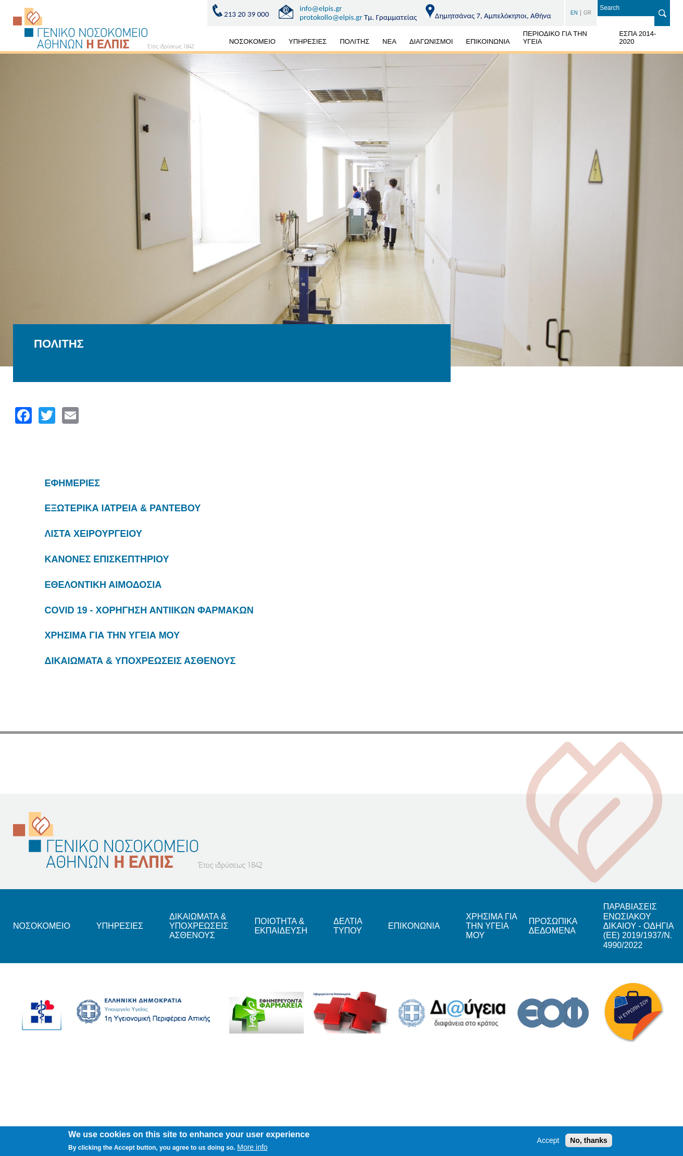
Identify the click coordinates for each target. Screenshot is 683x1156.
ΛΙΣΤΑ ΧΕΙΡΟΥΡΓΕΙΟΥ (93, 533)
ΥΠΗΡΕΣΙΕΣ (308, 41)
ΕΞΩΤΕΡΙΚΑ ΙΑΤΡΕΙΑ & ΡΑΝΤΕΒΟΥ (123, 508)
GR (587, 13)
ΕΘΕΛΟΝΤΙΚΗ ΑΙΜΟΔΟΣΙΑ (103, 585)
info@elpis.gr (321, 8)
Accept (548, 1142)
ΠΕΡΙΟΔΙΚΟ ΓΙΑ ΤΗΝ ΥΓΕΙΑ (555, 37)
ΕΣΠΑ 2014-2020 (637, 37)
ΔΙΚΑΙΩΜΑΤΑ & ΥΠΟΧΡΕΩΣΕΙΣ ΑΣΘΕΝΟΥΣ (140, 661)
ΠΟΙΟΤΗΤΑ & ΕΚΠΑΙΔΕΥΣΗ (280, 926)
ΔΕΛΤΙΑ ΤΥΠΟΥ (347, 926)
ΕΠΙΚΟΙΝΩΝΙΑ (488, 41)
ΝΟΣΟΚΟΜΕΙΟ (252, 41)
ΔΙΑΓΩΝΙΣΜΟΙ (431, 41)
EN (574, 13)
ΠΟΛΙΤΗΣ (354, 41)
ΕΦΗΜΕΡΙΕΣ (73, 483)
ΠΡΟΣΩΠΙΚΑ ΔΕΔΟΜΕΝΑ (553, 926)
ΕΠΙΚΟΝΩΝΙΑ (414, 925)
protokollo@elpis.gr (331, 17)
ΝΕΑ (389, 41)
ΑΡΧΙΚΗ (210, 43)
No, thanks (588, 1142)
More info (252, 1149)
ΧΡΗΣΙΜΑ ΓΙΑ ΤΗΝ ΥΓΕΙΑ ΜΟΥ (112, 635)
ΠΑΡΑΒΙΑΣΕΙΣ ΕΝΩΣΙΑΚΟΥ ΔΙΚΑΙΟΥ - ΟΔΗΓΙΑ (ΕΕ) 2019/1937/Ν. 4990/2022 (638, 926)
